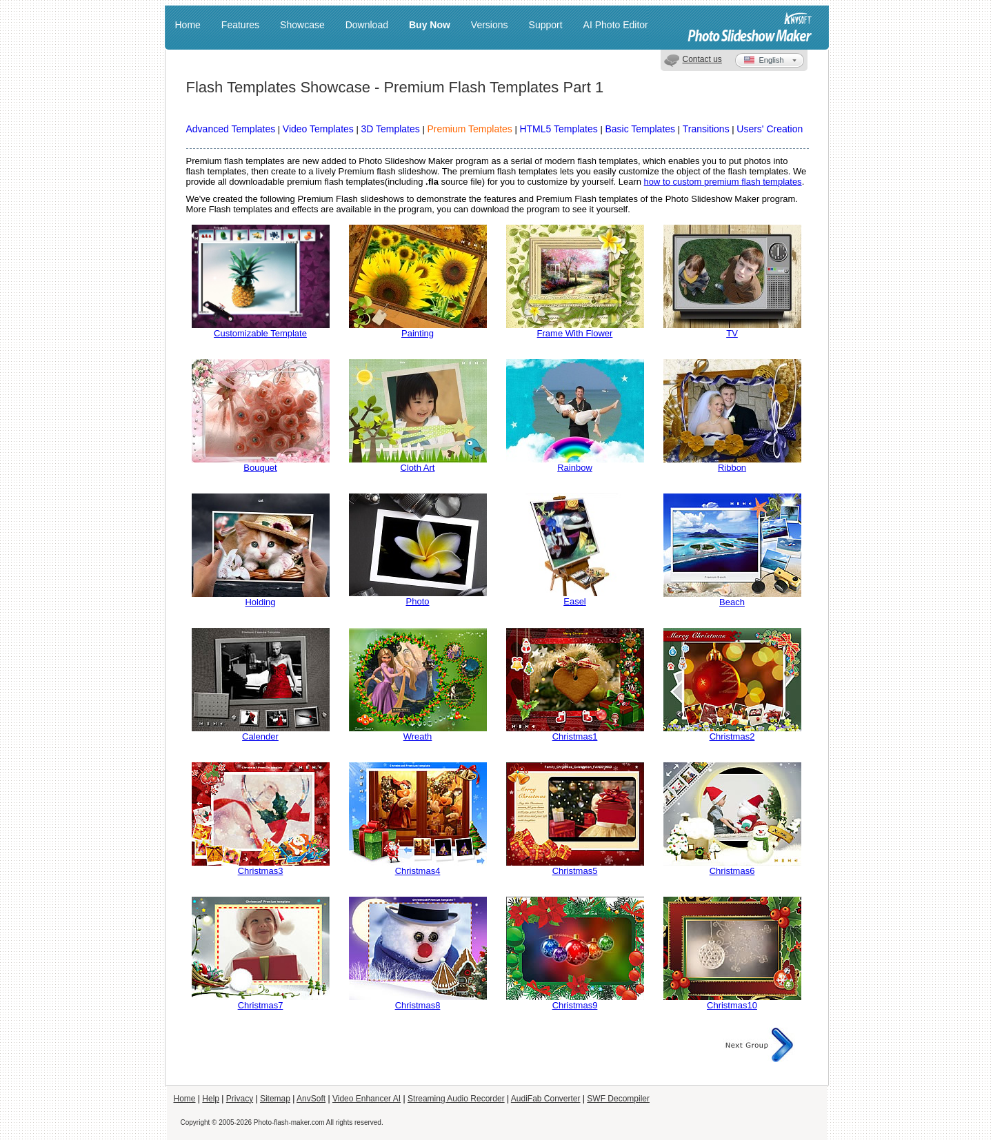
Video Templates (318, 128)
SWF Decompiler (618, 1098)
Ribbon (732, 467)
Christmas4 (418, 871)
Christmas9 (575, 1005)
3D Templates (390, 128)
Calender (260, 736)
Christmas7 (260, 1005)
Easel (574, 601)
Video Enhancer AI (366, 1098)
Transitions (706, 128)
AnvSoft (311, 1098)
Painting (417, 333)
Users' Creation (769, 128)
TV (732, 333)
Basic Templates (640, 128)
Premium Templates (469, 128)
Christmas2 (732, 736)
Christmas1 (575, 736)
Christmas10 (732, 1005)
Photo (418, 601)
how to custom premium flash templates (723, 181)
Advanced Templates (231, 128)
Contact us (702, 59)
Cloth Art (418, 467)
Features (240, 24)
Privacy (239, 1098)
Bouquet (260, 467)
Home (188, 24)
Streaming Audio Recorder (456, 1098)
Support (546, 24)
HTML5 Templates (558, 128)
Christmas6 (732, 871)
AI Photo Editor (615, 24)
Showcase (302, 24)
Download (366, 24)
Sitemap (275, 1098)
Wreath (417, 736)
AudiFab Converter (546, 1098)
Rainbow (574, 467)
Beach (732, 602)
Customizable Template (260, 333)
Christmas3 (260, 871)
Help (210, 1098)
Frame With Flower (575, 333)
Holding (260, 602)
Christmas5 (575, 871)
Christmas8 (418, 1005)
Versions (489, 24)
